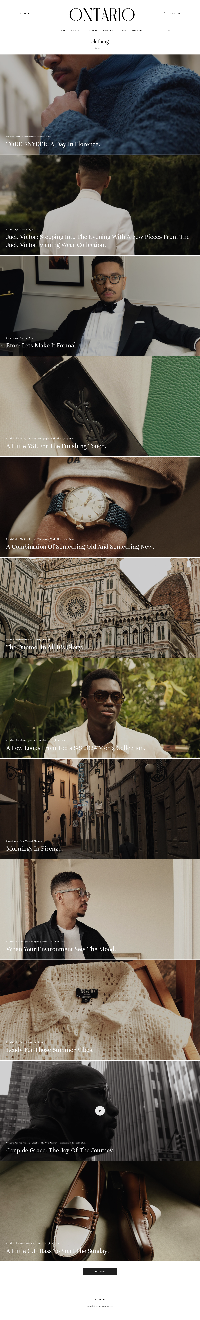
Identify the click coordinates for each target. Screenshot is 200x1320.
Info (124, 30)
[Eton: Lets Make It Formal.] (100, 313)
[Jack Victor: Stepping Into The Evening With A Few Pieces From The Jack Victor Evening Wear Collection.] (100, 213)
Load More (100, 1272)
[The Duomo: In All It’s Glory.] (100, 615)
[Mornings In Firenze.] (100, 816)
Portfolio (108, 30)
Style (60, 30)
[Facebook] (21, 13)
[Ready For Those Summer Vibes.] (100, 1018)
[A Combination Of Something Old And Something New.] (100, 514)
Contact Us (137, 30)
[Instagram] (25, 13)
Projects (75, 30)
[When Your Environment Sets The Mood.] (100, 917)
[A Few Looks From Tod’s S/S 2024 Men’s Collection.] (100, 716)
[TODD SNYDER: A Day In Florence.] (100, 104)
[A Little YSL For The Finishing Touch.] (100, 414)
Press (91, 30)
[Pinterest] (29, 13)
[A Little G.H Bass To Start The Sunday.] (100, 1219)
